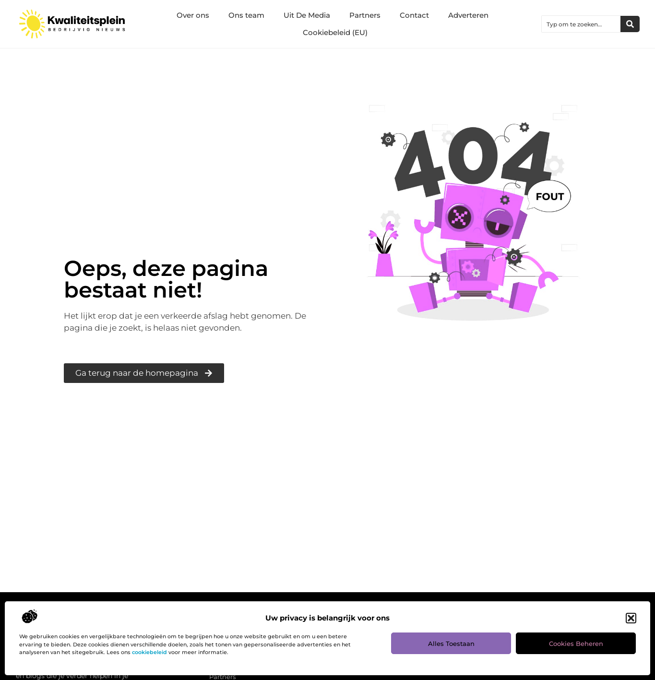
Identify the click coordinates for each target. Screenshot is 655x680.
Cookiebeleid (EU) (335, 32)
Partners (365, 15)
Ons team (246, 15)
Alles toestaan (451, 643)
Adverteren (468, 15)
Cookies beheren (576, 643)
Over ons (193, 15)
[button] (631, 618)
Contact (414, 15)
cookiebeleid (149, 652)
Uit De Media (307, 15)
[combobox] (581, 24)
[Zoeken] (630, 24)
